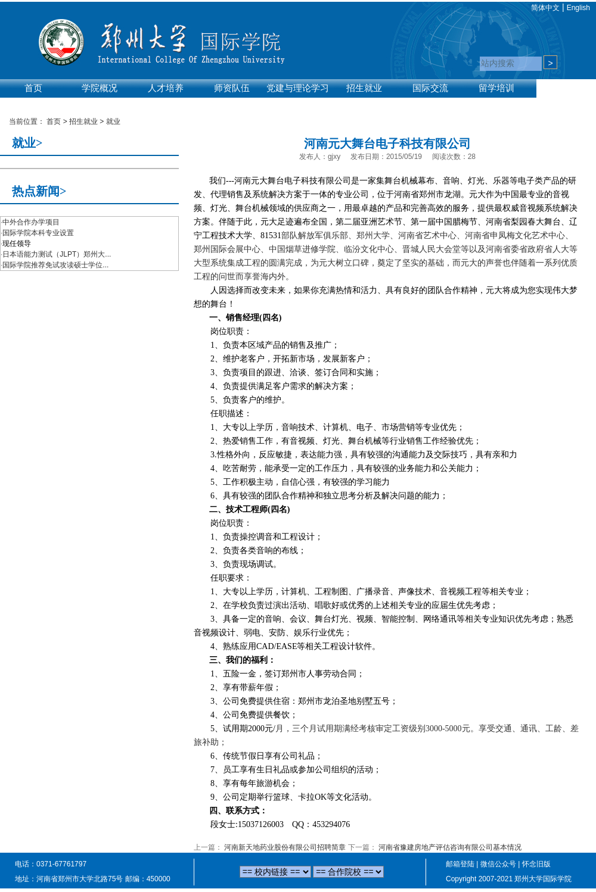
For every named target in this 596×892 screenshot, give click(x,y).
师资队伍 (232, 88)
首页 (33, 88)
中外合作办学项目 (31, 222)
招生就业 (364, 88)
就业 (113, 121)
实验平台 (33, 102)
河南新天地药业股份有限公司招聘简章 (285, 847)
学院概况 (99, 88)
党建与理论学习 (297, 88)
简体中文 (545, 8)
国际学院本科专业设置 (38, 233)
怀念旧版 (536, 864)
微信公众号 (498, 864)
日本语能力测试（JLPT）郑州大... (56, 254)
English (578, 8)
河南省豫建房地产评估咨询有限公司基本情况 (450, 847)
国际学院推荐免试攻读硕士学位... (55, 265)
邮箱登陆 (460, 864)
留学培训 (496, 88)
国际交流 (430, 88)
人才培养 (166, 88)
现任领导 (16, 243)
